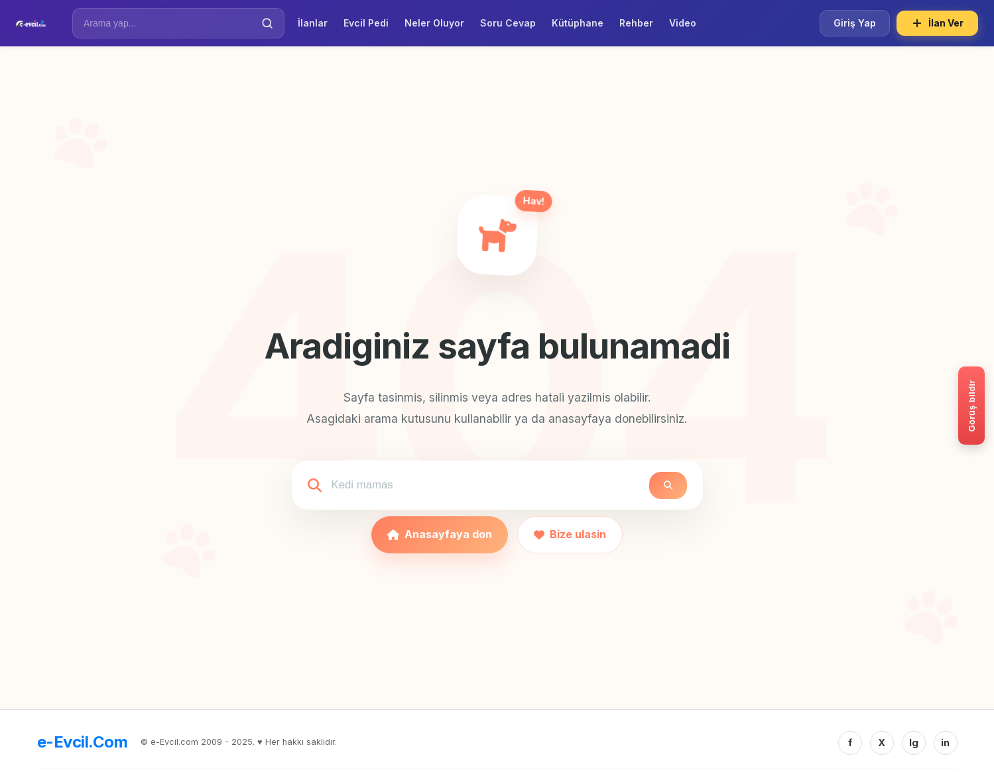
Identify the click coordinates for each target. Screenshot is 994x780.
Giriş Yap (855, 22)
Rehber (636, 22)
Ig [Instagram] (913, 742)
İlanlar (313, 22)
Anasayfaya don (439, 534)
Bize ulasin (570, 534)
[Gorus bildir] (971, 405)
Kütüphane (577, 22)
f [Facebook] (850, 742)
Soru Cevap (508, 22)
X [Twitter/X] (881, 742)
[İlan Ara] (169, 23)
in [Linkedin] (945, 742)
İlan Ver (937, 23)
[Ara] (267, 23)
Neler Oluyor (434, 22)
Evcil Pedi (366, 22)
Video (682, 22)
